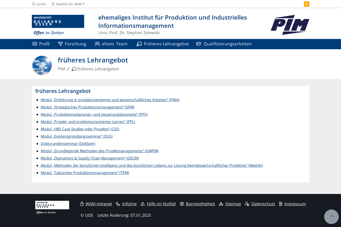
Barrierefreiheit (197, 203)
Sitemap (230, 203)
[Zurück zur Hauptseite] (290, 25)
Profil (41, 44)
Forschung (72, 44)
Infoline (126, 203)
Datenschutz (260, 203)
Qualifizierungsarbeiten (224, 44)
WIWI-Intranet (96, 203)
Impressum (292, 203)
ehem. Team (111, 44)
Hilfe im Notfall (158, 203)
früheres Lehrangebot (162, 44)
